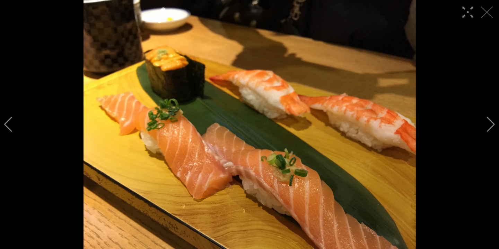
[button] (8, 124)
